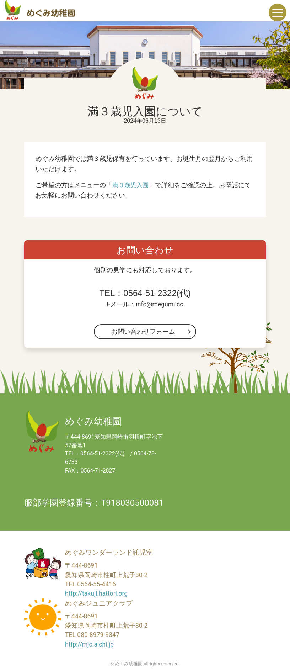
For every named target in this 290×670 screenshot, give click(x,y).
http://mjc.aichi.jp (89, 644)
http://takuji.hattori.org (96, 593)
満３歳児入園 (131, 185)
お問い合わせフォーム (143, 331)
